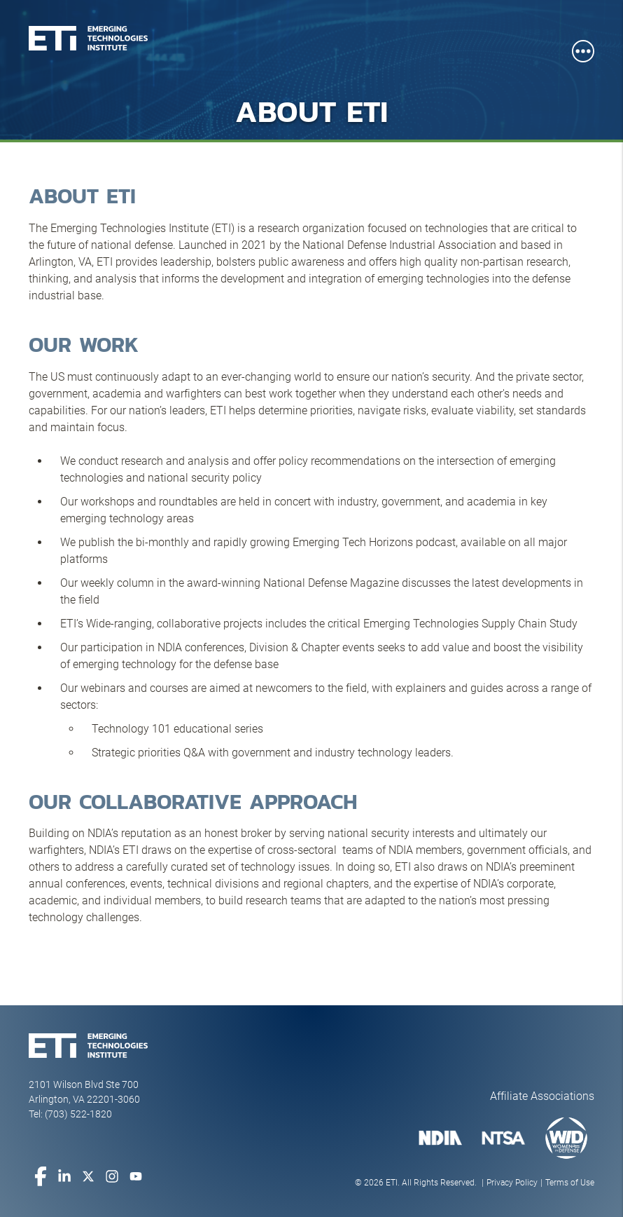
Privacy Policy (512, 1183)
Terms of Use (569, 1183)
